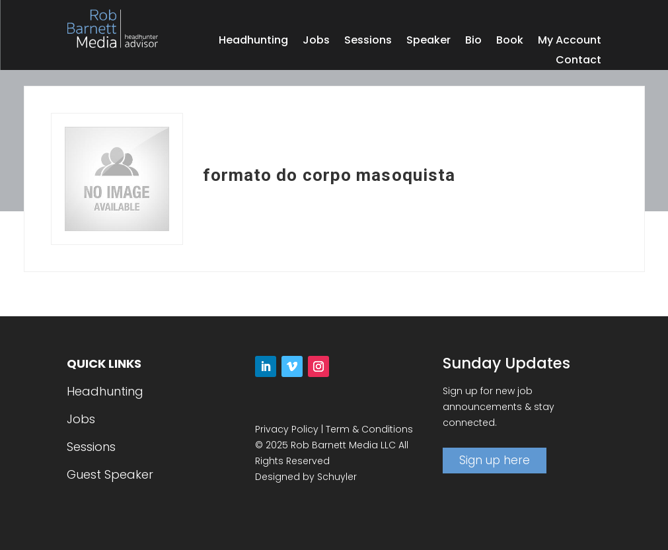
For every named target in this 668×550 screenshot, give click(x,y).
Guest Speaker (110, 474)
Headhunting (253, 42)
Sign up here (494, 460)
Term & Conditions (369, 429)
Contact (578, 61)
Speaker (428, 42)
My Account (569, 42)
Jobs (316, 42)
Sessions (368, 42)
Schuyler (337, 476)
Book (509, 42)
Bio (473, 42)
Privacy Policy (286, 429)
